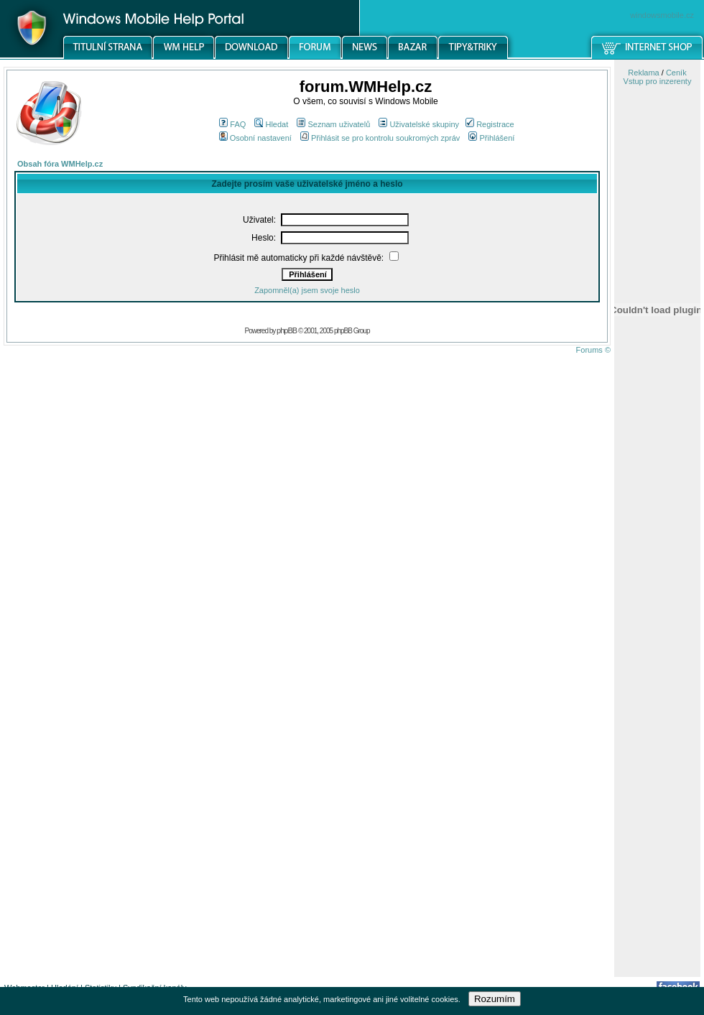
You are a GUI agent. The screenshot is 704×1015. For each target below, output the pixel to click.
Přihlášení (491, 138)
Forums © (593, 350)
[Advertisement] (657, 749)
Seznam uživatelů (333, 124)
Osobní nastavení (255, 138)
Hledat (271, 124)
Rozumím (494, 998)
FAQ (232, 124)
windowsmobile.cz (662, 15)
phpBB (287, 330)
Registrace (490, 124)
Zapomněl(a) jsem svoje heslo (307, 290)
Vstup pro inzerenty (658, 81)
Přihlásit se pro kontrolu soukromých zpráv (380, 138)
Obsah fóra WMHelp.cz (60, 163)
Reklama (643, 72)
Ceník (676, 72)
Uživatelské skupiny (419, 124)
